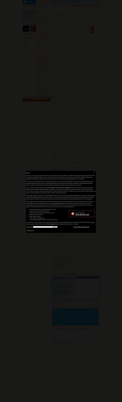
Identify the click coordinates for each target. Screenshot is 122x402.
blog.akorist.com (82, 214)
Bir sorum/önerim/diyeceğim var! (81, 227)
